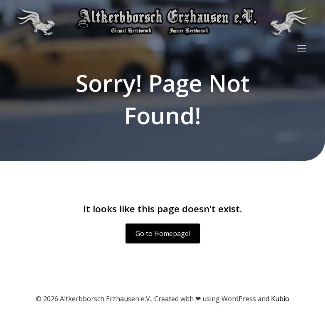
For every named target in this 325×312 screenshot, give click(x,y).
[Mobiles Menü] (301, 48)
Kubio (280, 298)
